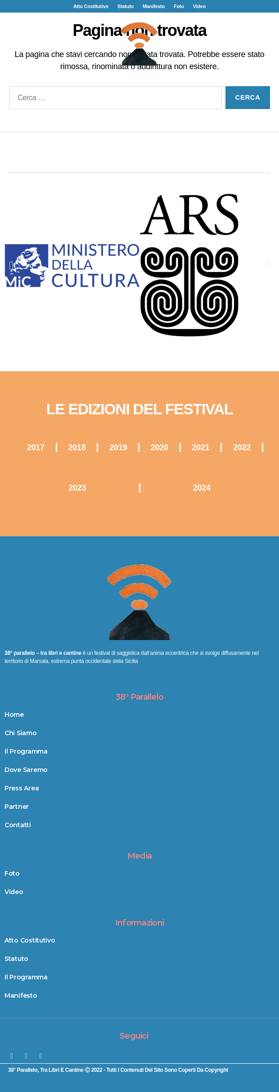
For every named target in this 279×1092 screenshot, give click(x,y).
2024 (202, 487)
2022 (242, 447)
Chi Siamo (20, 733)
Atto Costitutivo (90, 6)
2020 (159, 447)
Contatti (17, 825)
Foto (179, 6)
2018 (77, 447)
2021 (201, 447)
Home (14, 714)
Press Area (21, 788)
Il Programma (26, 751)
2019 (118, 447)
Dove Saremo (26, 770)
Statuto (125, 6)
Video (199, 6)
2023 (77, 487)
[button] (139, 90)
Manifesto (154, 6)
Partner (16, 807)
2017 (36, 447)
